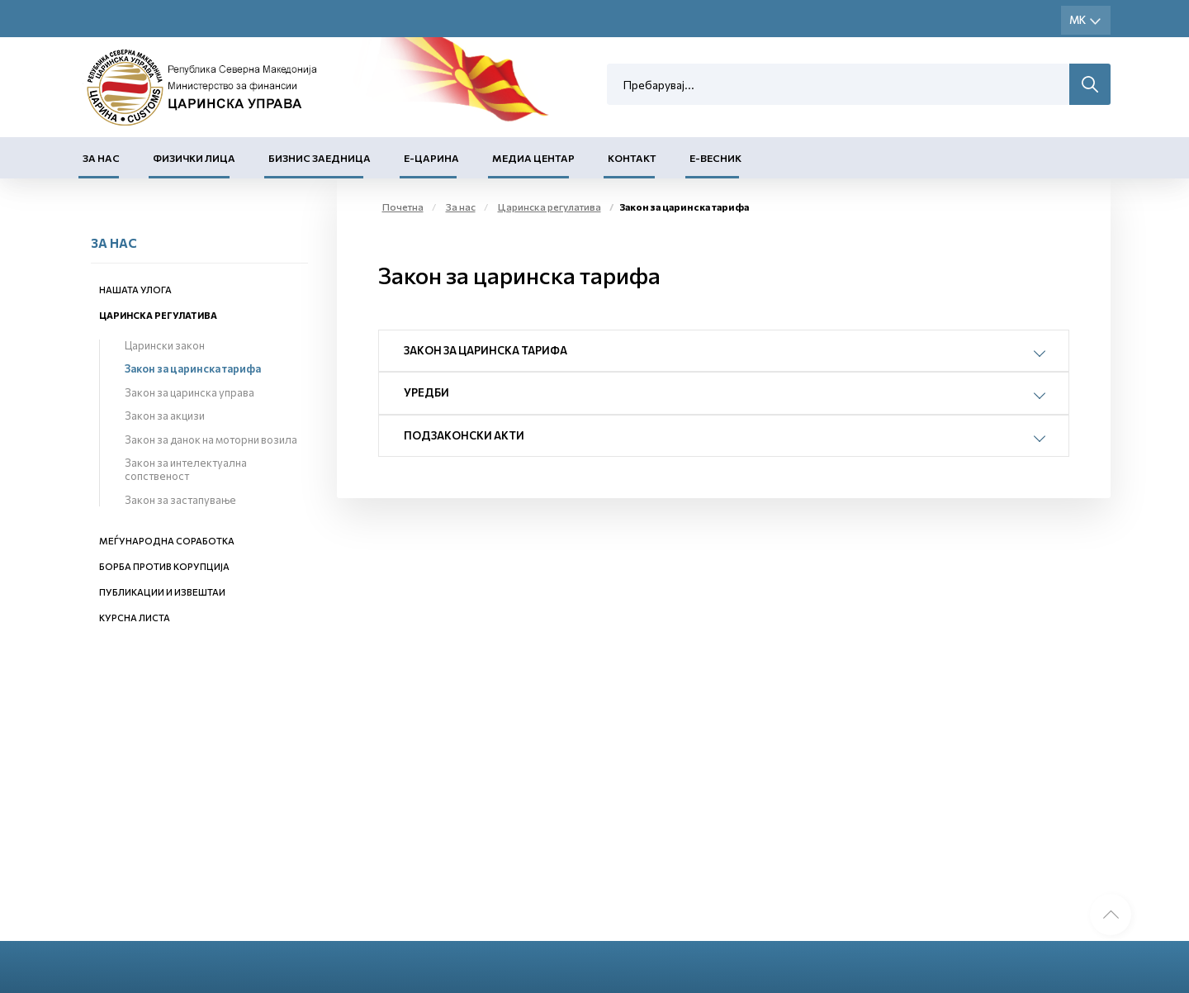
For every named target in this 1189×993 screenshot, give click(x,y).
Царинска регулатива (158, 315)
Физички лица (194, 158)
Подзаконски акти (464, 435)
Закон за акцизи (165, 415)
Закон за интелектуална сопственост (186, 469)
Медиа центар (533, 158)
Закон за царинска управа (189, 392)
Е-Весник (715, 158)
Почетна (403, 206)
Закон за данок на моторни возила (211, 439)
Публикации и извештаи (162, 592)
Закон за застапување (180, 499)
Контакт (632, 158)
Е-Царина (431, 158)
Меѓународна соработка (166, 540)
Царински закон (165, 345)
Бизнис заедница (319, 158)
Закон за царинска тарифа (193, 368)
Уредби (426, 392)
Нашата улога (135, 289)
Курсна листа (134, 617)
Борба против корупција (164, 566)
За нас (101, 158)
